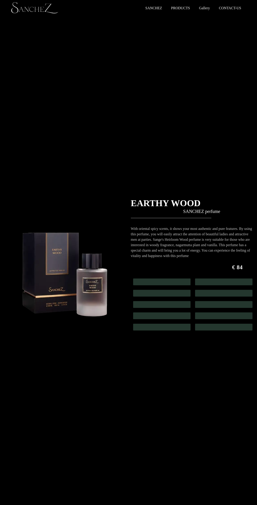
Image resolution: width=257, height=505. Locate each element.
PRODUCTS (180, 8)
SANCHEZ (153, 8)
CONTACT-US (230, 8)
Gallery (204, 8)
